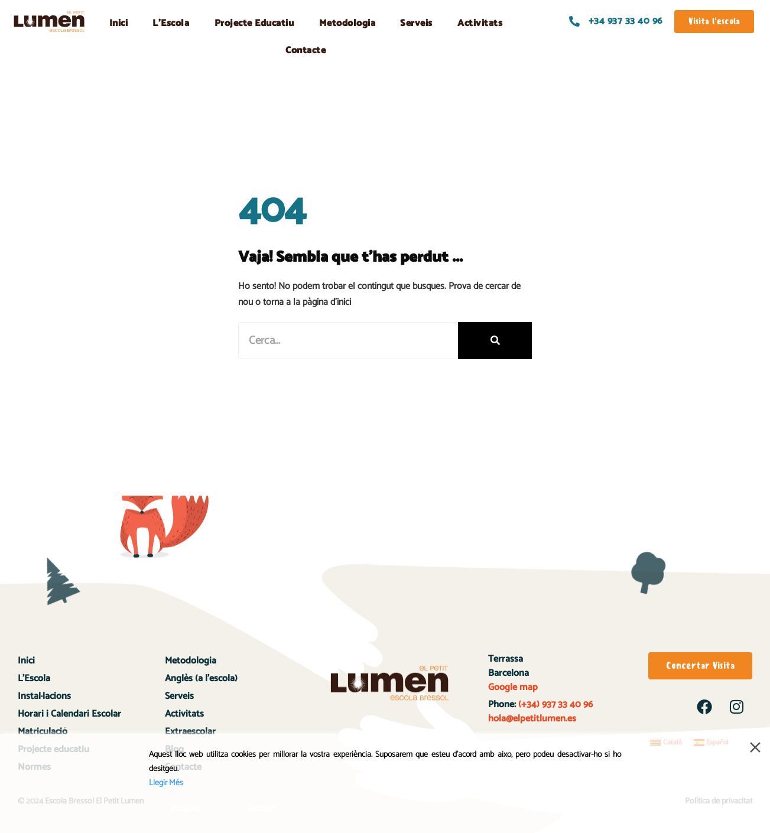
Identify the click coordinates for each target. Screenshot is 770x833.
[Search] (495, 340)
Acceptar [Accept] (186, 809)
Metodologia (347, 23)
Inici (118, 23)
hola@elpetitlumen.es (533, 719)
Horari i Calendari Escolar (69, 714)
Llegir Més (166, 783)
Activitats (479, 23)
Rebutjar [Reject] (262, 809)
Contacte (305, 50)
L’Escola (170, 23)
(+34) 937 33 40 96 (554, 704)
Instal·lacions (44, 696)
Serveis (416, 23)
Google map (513, 687)
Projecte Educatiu (254, 23)
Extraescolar (190, 732)
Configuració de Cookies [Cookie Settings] (573, 809)
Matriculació (42, 732)
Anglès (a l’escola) (201, 678)
